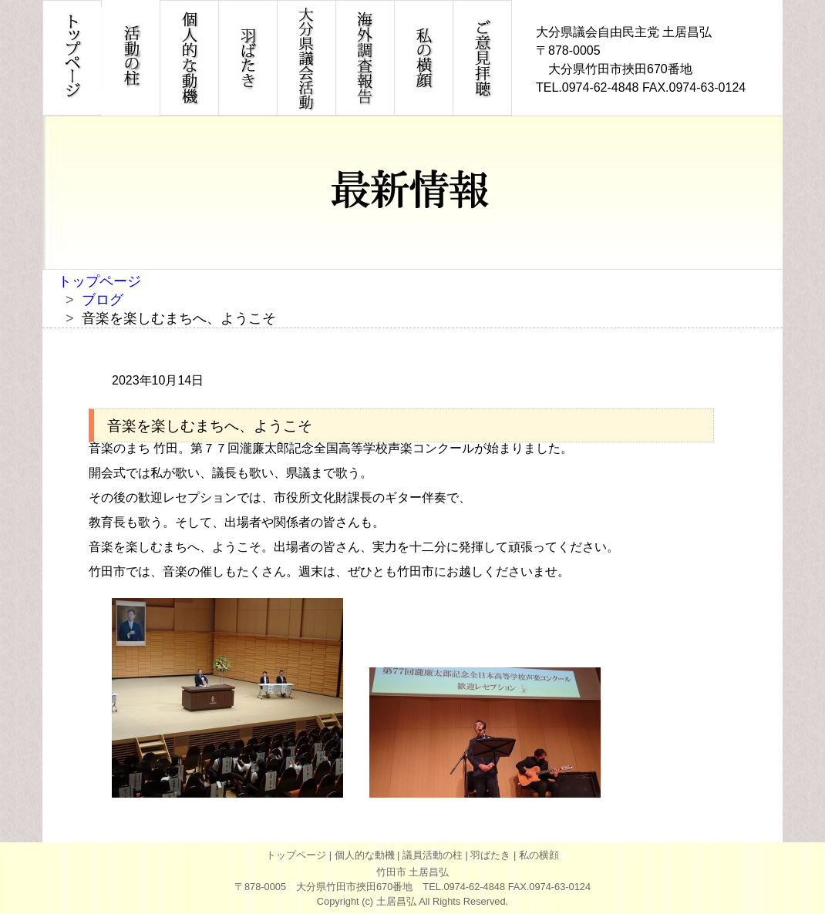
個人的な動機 (365, 855)
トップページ (99, 281)
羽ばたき (490, 855)
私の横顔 (539, 855)
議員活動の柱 (432, 855)
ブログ (102, 299)
